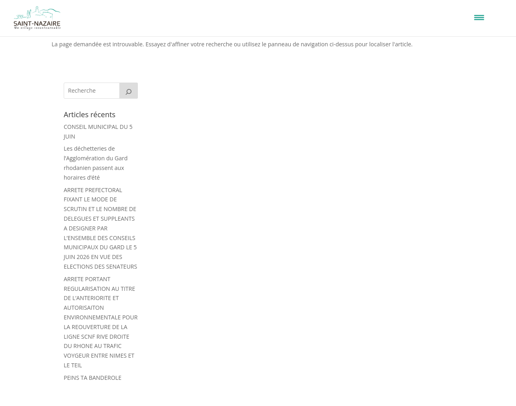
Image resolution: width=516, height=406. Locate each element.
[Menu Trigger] (479, 17)
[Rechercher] (128, 91)
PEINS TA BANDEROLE (92, 377)
